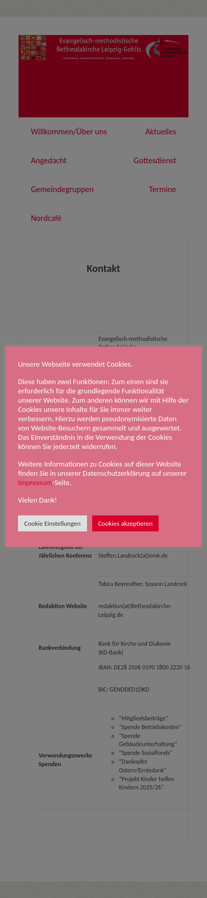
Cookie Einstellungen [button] (52, 523)
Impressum (35, 482)
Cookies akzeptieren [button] (125, 523)
